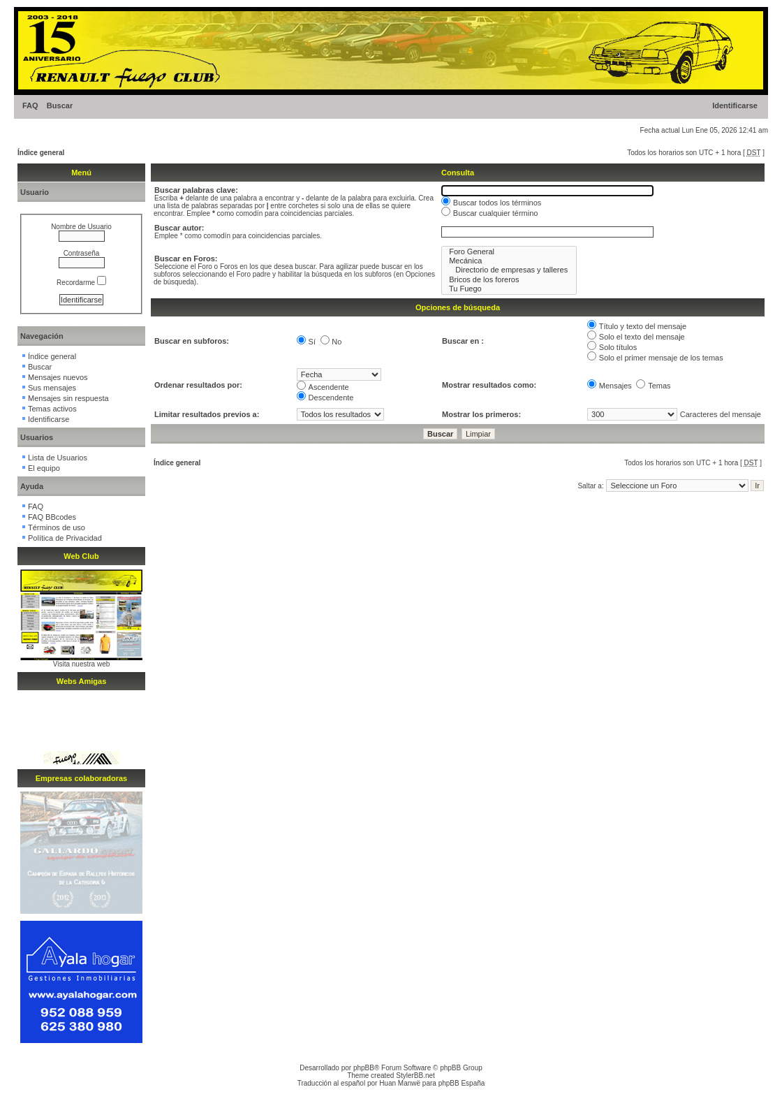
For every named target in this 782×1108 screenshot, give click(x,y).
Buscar (60, 105)
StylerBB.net (415, 1075)
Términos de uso (56, 527)
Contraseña (82, 253)
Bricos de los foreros (509, 279)
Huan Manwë (399, 1083)
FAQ (30, 105)
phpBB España (461, 1083)
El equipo (44, 468)
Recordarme (81, 282)
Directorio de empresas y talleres (509, 270)
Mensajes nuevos (58, 377)
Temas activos (52, 408)
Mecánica (509, 260)
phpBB (363, 1068)
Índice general (40, 152)
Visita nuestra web (81, 664)
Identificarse (735, 105)
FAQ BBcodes (52, 517)
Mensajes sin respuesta (68, 398)
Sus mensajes (52, 388)
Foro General (509, 251)
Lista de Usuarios (57, 457)
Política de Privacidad (65, 538)
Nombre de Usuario (81, 227)
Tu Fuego (509, 288)
